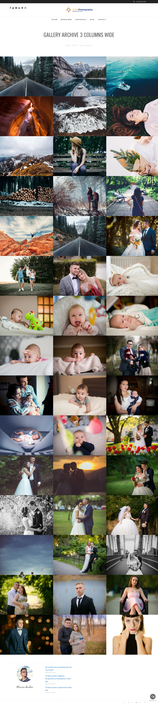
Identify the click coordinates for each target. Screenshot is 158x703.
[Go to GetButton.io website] (152, 700)
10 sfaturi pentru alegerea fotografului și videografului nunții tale (58, 678)
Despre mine (66, 19)
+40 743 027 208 (140, 1)
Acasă (54, 19)
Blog (92, 19)
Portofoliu (80, 19)
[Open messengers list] (153, 696)
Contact (102, 19)
